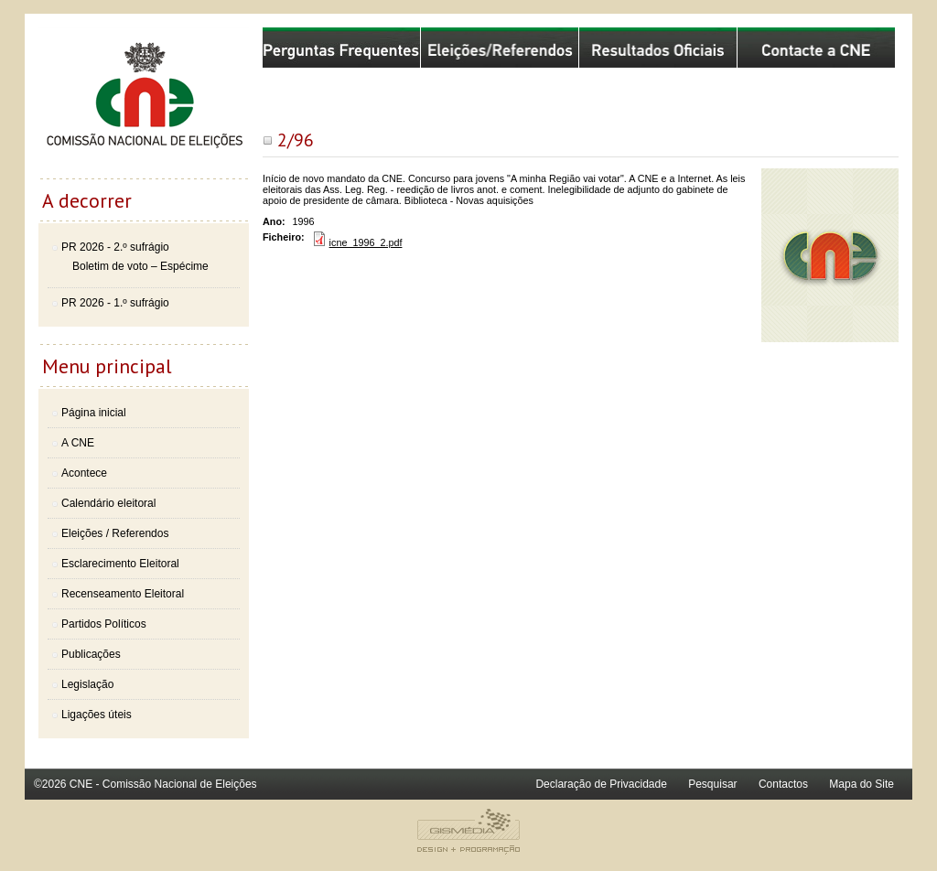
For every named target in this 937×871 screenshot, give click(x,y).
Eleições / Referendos (114, 533)
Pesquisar (712, 784)
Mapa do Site (861, 784)
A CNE (77, 442)
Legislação (87, 684)
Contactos (783, 784)
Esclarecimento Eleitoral (120, 563)
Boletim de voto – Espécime (140, 266)
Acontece (84, 473)
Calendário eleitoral (108, 503)
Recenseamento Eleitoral (122, 593)
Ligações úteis (96, 714)
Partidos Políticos (103, 624)
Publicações (91, 654)
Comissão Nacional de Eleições (143, 102)
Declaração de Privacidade (600, 784)
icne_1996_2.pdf (366, 242)
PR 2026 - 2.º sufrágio (115, 247)
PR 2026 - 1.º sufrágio (115, 302)
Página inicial (93, 412)
